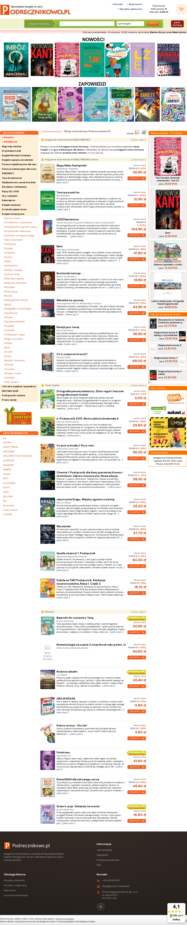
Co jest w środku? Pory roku (75, 445)
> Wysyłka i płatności (130, 9)
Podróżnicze (10, 313)
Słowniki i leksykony (14, 360)
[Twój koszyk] (181, 9)
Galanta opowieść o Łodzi (168, 264)
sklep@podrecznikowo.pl (115, 886)
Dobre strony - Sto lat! (72, 725)
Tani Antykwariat (12, 178)
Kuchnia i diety (12, 274)
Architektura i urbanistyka (18, 222)
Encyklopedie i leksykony (17, 231)
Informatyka (10, 265)
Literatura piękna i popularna (19, 386)
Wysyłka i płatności (14, 880)
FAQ (99, 865)
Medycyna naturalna (15, 282)
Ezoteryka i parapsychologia (19, 235)
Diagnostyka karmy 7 (165, 358)
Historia (8, 257)
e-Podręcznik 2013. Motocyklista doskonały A (88, 418)
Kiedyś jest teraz (68, 327)
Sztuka (7, 356)
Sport (7, 347)
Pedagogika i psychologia (17, 308)
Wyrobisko (64, 526)
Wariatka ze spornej (70, 300)
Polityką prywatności (65, 918)
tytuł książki (124, 23)
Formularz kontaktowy (16, 895)
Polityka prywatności (108, 859)
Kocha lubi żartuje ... (70, 273)
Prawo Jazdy (9, 399)
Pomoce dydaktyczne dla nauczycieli (20, 164)
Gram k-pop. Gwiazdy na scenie (78, 806)
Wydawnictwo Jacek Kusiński (19, 182)
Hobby (7, 261)
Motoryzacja (10, 291)
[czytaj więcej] (95, 152)
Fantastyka (10, 244)
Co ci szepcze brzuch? (72, 354)
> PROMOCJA (9, 141)
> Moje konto (134, 4)
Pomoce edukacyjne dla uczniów (20, 168)
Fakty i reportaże (13, 239)
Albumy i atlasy (12, 218)
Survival (8, 351)
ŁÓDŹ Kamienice (68, 219)
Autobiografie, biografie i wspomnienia (21, 226)
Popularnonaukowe (14, 321)
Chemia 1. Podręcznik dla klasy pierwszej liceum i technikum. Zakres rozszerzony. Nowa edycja (90, 474)
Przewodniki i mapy (14, 334)
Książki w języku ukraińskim (17, 159)
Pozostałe (9, 330)
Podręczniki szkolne (13, 395)
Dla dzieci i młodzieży (14, 186)
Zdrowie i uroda (12, 373)
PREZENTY (8, 173)
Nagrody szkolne (12, 146)
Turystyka (9, 369)
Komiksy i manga (13, 270)
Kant (60, 246)
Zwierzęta (9, 377)
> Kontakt (117, 4)
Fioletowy (63, 752)
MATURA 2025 (10, 391)
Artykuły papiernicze (14, 209)
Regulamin (102, 854)
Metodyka (9, 287)
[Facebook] (101, 907)
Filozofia (8, 248)
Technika (8, 364)
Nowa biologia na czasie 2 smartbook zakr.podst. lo (91, 644)
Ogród (7, 304)
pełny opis (62, 182)
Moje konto (10, 890)
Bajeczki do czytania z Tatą (75, 617)
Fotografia (9, 252)
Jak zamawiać (104, 849)
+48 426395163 (111, 880)
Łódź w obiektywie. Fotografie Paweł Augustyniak (167, 302)
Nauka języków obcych (16, 300)
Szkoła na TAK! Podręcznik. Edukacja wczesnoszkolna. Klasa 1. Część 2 (81, 581)
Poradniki (9, 326)
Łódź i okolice (11, 382)
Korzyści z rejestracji (15, 885)
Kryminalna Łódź (11, 150)
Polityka (8, 317)
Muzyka (8, 295)
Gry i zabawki (9, 195)
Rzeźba (8, 343)
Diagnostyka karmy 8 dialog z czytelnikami (165, 334)
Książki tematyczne (13, 214)
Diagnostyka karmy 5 (169, 345)
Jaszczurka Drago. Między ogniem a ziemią (85, 499)
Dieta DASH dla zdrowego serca (78, 779)
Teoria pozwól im (68, 192)
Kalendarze (8, 200)
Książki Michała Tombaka (16, 155)
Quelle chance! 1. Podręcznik (76, 553)
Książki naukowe (11, 204)
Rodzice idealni (67, 671)
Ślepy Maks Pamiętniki (71, 165)
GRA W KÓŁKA (66, 698)
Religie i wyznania (13, 338)
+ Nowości (8, 137)
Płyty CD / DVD (10, 191)
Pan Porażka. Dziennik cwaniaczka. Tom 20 (168, 179)
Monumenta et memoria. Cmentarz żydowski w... (171, 321)
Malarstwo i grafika (14, 278)
